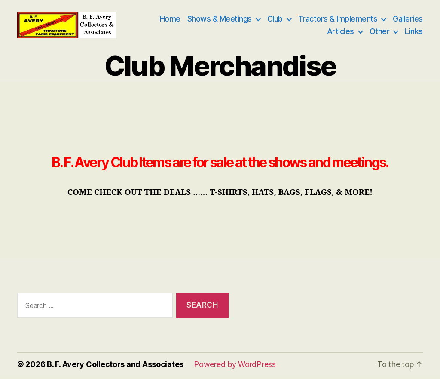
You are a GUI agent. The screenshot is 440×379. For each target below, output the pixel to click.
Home (170, 20)
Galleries (408, 20)
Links (414, 32)
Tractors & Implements (338, 20)
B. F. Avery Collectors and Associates (115, 367)
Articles (340, 32)
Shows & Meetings (219, 20)
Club (275, 20)
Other (380, 32)
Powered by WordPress (235, 367)
